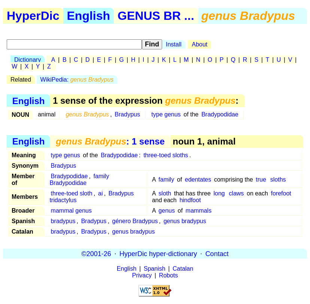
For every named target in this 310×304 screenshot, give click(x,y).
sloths (278, 179)
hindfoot (190, 200)
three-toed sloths (165, 155)
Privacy (142, 275)
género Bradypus (135, 221)
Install (174, 44)
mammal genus (71, 210)
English (88, 15)
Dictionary (27, 60)
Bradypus (127, 114)
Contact (216, 253)
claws (236, 193)
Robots (168, 275)
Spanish (154, 268)
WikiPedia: (77, 79)
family (166, 179)
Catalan (183, 268)
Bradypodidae (219, 114)
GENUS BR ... (156, 15)
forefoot (281, 193)
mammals (199, 210)
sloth (164, 193)
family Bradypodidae (79, 179)
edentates (198, 179)
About (199, 44)
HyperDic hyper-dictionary (158, 253)
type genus (165, 114)
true (261, 179)
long (219, 193)
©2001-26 (96, 253)
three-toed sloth (71, 193)
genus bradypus (185, 221)
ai (100, 193)
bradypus (63, 221)
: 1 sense (110, 141)
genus (166, 210)
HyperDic (33, 15)
